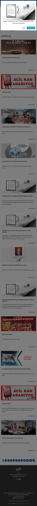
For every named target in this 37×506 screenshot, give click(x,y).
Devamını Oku (31, 28)
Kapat (24, 28)
